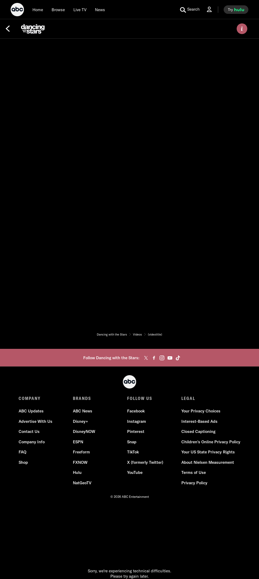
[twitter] (146, 357)
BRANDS (82, 398)
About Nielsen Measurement (207, 462)
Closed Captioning (198, 431)
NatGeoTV (82, 482)
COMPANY (30, 398)
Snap (131, 441)
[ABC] (17, 10)
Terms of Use (193, 472)
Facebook (136, 410)
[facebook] (154, 357)
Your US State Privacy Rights (208, 451)
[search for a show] (190, 10)
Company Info (32, 441)
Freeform (81, 451)
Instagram (136, 421)
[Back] (7, 29)
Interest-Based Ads (199, 421)
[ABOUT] (242, 28)
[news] (100, 9)
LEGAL (188, 398)
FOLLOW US (139, 398)
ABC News (82, 410)
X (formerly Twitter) (145, 462)
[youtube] (170, 357)
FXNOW (80, 462)
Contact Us (29, 431)
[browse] (58, 9)
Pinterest (135, 431)
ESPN (78, 441)
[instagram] (162, 357)
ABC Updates (31, 410)
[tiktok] (178, 357)
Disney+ (80, 421)
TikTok (133, 451)
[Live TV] (79, 9)
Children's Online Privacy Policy (210, 441)
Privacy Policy (194, 482)
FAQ (22, 451)
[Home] (37, 9)
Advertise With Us (35, 421)
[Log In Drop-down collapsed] (209, 9)
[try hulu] (236, 9)
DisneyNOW (84, 431)
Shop (23, 462)
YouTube (135, 472)
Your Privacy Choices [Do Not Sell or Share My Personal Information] (200, 410)
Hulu (77, 472)
